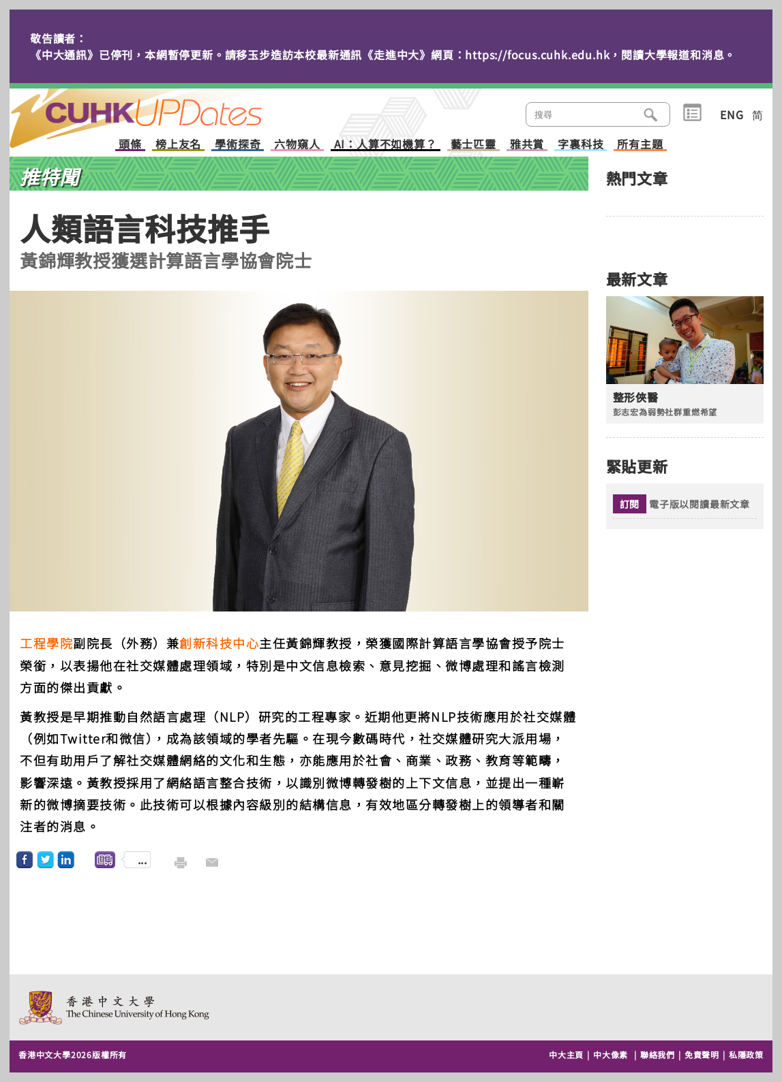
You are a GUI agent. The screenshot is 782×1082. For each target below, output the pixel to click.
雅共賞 (527, 144)
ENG (731, 114)
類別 (692, 113)
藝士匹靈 (473, 144)
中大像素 (610, 1054)
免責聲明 (702, 1054)
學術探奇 (237, 144)
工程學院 (46, 643)
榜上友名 (178, 144)
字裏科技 (580, 144)
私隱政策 (746, 1054)
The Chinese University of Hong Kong (114, 1007)
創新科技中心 (219, 643)
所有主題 (640, 144)
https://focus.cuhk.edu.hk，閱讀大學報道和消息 (594, 54)
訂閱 (630, 504)
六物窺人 (297, 144)
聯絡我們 (657, 1054)
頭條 (130, 144)
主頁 (161, 109)
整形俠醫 (636, 397)
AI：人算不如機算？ (385, 144)
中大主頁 (566, 1054)
